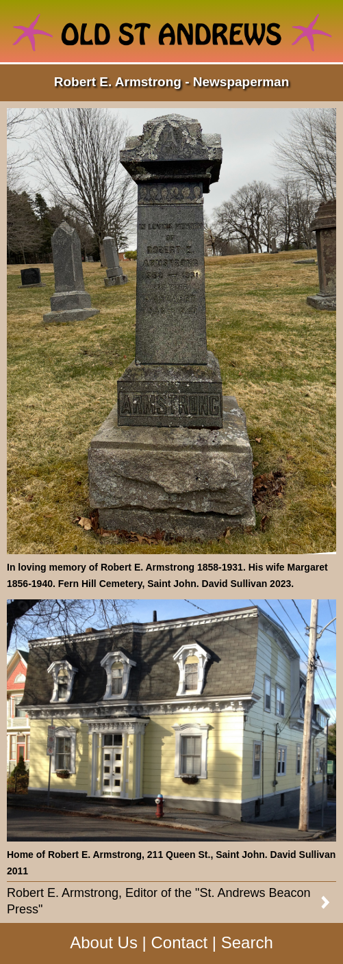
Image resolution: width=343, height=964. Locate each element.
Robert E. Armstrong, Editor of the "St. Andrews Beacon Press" (159, 900)
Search (247, 942)
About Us (104, 942)
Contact (179, 942)
